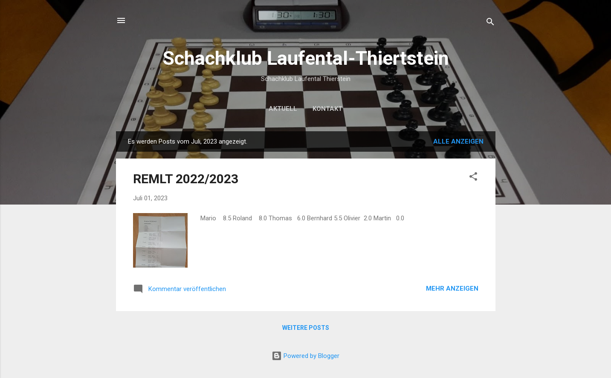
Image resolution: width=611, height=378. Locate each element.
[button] (473, 178)
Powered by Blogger (305, 356)
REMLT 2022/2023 (185, 178)
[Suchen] (490, 23)
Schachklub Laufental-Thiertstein (305, 58)
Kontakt (327, 109)
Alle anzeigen (458, 141)
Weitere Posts (305, 327)
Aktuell (283, 109)
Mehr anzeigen (452, 288)
